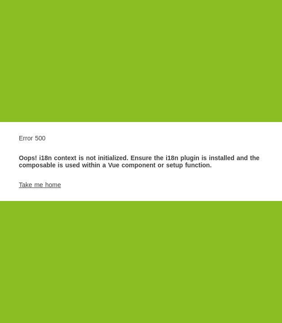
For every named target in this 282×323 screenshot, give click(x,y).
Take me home (40, 184)
